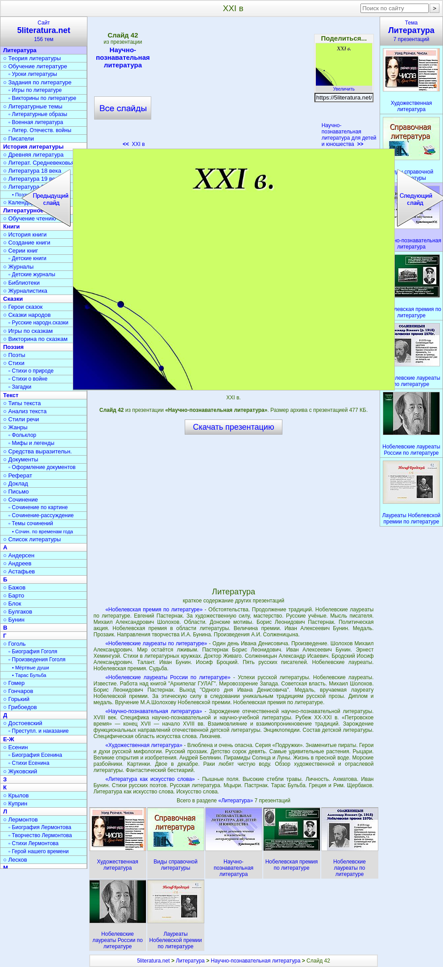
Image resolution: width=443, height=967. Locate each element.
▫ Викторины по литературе (42, 98)
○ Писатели (18, 138)
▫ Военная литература (35, 122)
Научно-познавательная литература (122, 57)
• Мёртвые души (30, 667)
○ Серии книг (20, 250)
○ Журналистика (25, 290)
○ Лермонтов (20, 819)
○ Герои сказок (23, 306)
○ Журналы (18, 266)
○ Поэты (14, 355)
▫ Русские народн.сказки (38, 323)
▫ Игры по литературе (35, 90)
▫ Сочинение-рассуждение (41, 515)
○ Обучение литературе (35, 66)
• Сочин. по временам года (42, 531)
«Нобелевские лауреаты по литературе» (156, 643)
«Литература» (236, 800)
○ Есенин (15, 747)
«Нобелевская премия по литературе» (154, 609)
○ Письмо (16, 491)
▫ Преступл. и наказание (38, 731)
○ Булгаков (17, 611)
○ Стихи (14, 363)
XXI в (134, 144)
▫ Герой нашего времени (38, 851)
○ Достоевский (22, 723)
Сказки (13, 298)
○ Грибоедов (20, 707)
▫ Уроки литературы (32, 74)
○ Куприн (15, 803)
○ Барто (13, 595)
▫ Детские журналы (31, 274)
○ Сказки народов (27, 314)
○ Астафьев (19, 571)
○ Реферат (17, 475)
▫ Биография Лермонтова (39, 827)
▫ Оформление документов (41, 467)
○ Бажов (14, 587)
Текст (10, 395)
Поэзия (13, 347)
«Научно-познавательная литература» (153, 711)
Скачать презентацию (233, 427)
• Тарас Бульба (29, 675)
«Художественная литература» (143, 745)
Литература (20, 50)
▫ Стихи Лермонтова (33, 843)
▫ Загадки (19, 387)
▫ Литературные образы (37, 114)
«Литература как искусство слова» (150, 779)
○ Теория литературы (32, 58)
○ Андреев (17, 563)
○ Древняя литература (33, 154)
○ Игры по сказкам (28, 331)
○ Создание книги (26, 242)
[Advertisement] (233, 84)
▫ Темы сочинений (30, 523)
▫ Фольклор (22, 435)
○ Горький (16, 699)
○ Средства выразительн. (37, 451)
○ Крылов (16, 795)
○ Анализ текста (24, 411)
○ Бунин (14, 619)
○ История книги (25, 234)
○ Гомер (14, 683)
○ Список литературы (32, 539)
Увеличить (344, 86)
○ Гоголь (14, 643)
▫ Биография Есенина (35, 755)
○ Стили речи (21, 419)
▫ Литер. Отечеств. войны (39, 130)
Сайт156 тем (43, 31)
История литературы (33, 146)
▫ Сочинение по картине (38, 507)
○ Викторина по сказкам (35, 339)
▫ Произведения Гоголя (37, 659)
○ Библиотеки (21, 282)
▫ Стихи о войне (27, 379)
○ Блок (12, 603)
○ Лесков (15, 859)
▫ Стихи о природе (31, 371)
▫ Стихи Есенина (29, 763)
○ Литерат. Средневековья (39, 162)
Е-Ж (8, 739)
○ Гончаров (18, 691)
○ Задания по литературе (37, 82)
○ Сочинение (20, 499)
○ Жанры (15, 427)
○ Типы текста (22, 403)
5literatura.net (153, 961)
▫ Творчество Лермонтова (40, 835)
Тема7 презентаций (411, 31)
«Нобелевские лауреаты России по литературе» (167, 677)
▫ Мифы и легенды (31, 443)
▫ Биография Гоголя (32, 651)
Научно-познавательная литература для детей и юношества (349, 134)
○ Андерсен (18, 555)
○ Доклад (15, 483)
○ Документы (20, 459)
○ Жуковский (20, 771)
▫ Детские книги (27, 258)
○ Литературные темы (32, 106)
